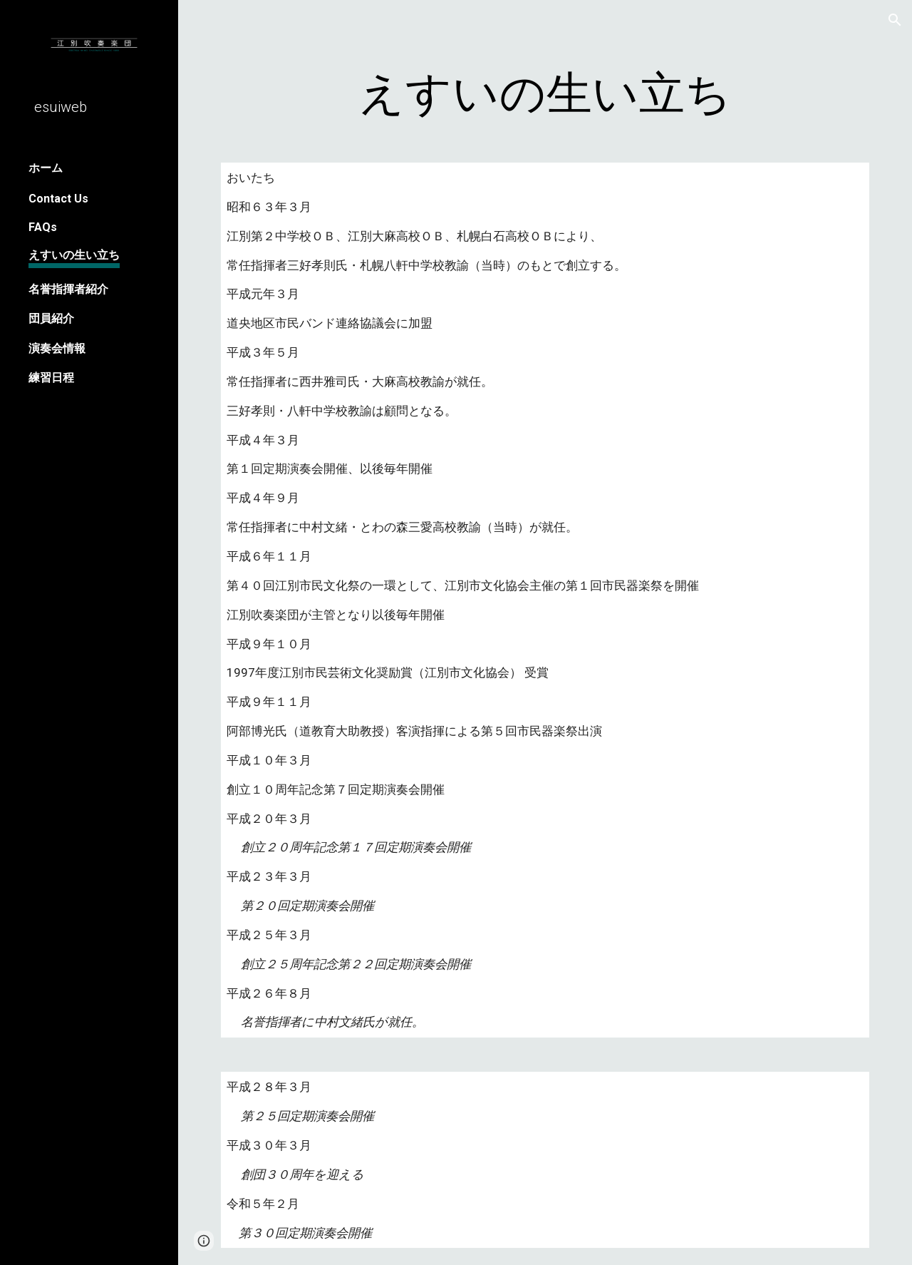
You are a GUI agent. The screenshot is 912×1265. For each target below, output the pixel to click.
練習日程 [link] (51, 377)
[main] (545, 94)
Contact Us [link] (58, 198)
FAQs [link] (42, 227)
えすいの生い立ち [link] (74, 255)
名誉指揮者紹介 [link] (68, 289)
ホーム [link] (45, 168)
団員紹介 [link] (51, 318)
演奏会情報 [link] (57, 348)
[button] (895, 20)
